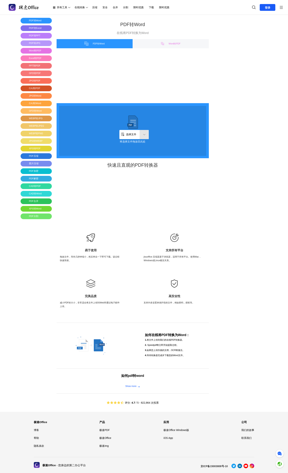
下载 (151, 7)
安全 (105, 7)
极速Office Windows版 (176, 430)
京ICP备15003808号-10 (214, 466)
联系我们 (246, 437)
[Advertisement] (35, 277)
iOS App (168, 437)
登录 (267, 7)
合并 (115, 7)
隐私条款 (39, 445)
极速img (104, 445)
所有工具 (62, 7)
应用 (166, 422)
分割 (125, 7)
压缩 (94, 7)
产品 (102, 422)
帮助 (36, 437)
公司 (244, 422)
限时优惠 (138, 7)
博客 (36, 430)
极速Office (40, 422)
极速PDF (104, 430)
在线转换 (80, 7)
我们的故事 (247, 430)
